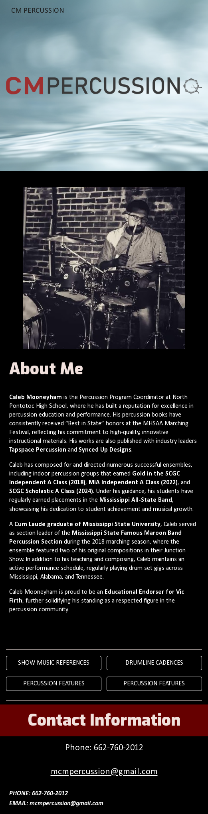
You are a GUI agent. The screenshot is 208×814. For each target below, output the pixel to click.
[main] (104, 369)
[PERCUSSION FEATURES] (53, 683)
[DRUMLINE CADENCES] (154, 663)
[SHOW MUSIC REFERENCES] (53, 663)
